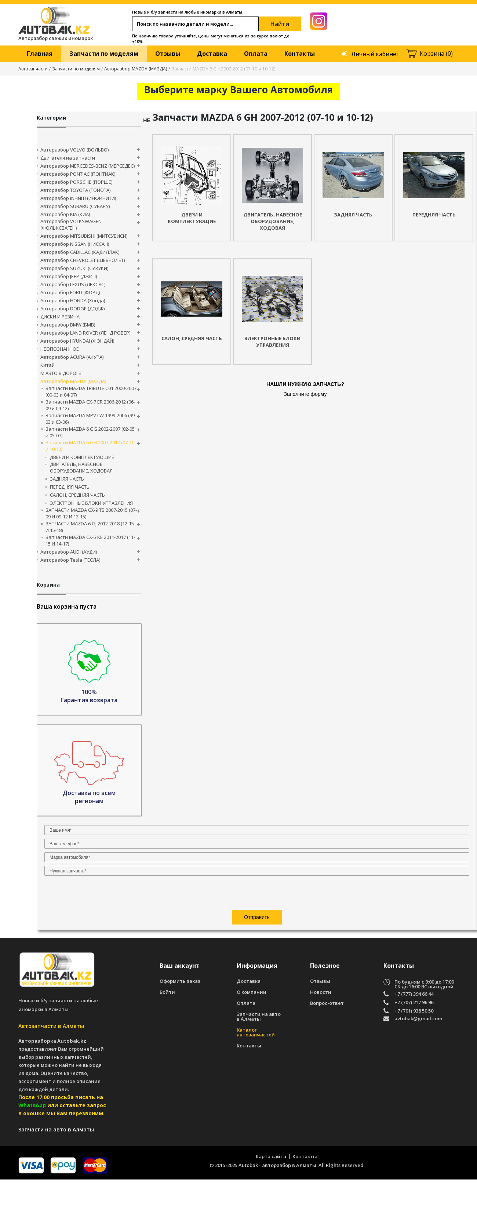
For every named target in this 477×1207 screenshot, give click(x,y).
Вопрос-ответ (327, 1030)
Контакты (299, 54)
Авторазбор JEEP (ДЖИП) (68, 276)
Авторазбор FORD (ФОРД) (70, 292)
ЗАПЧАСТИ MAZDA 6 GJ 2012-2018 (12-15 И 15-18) (89, 526)
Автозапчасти (33, 69)
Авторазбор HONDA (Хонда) (72, 300)
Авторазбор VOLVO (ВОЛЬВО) (74, 149)
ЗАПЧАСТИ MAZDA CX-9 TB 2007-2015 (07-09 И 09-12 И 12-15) (91, 513)
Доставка (212, 54)
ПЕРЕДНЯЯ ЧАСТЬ (70, 487)
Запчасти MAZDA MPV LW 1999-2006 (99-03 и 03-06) (90, 418)
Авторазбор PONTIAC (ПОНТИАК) (77, 174)
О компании (251, 1019)
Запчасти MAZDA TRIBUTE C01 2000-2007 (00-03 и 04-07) (90, 391)
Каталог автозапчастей (256, 1060)
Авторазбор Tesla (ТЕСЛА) (70, 560)
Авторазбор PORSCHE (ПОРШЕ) (76, 182)
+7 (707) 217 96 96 (413, 1030)
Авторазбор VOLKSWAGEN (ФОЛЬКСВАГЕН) (71, 224)
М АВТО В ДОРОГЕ (60, 373)
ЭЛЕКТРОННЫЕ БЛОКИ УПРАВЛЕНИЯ (91, 503)
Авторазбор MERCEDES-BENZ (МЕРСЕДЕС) (87, 166)
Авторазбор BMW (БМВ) (67, 324)
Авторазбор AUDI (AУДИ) (68, 551)
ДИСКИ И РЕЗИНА (60, 316)
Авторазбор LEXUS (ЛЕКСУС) (72, 284)
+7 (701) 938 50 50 (413, 1038)
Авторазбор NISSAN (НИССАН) (74, 244)
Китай (47, 365)
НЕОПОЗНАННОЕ (59, 349)
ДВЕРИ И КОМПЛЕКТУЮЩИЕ (82, 457)
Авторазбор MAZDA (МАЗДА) (135, 69)
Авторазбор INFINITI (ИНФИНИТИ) (78, 198)
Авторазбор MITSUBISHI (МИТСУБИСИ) (83, 236)
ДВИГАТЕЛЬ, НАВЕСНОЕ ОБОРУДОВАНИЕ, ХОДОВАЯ (81, 467)
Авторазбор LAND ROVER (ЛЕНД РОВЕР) (85, 332)
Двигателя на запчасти (67, 157)
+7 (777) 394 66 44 (413, 1021)
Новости (320, 1019)
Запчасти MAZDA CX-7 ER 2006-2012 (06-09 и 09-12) (90, 405)
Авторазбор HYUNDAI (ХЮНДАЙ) (77, 341)
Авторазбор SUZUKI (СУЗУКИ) (74, 268)
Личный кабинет (375, 54)
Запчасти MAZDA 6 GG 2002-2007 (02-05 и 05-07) (90, 432)
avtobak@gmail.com (418, 1046)
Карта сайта (271, 1184)
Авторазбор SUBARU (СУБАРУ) (75, 206)
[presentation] (89, 719)
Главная (39, 54)
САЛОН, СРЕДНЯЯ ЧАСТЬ (77, 495)
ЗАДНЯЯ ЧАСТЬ (67, 478)
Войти (167, 1019)
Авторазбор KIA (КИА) (65, 214)
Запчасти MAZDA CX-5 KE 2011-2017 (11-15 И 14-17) (90, 540)
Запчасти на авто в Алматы (259, 1044)
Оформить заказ (180, 1008)
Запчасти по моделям (103, 54)
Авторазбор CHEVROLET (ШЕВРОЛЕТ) (82, 260)
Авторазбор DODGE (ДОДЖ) (72, 308)
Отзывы (167, 54)
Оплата (255, 54)
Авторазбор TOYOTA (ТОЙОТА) (75, 190)
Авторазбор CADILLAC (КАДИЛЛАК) (79, 252)
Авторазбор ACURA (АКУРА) (71, 357)
